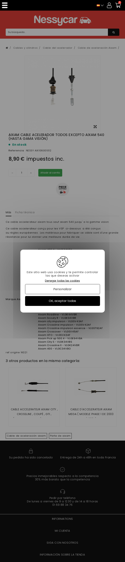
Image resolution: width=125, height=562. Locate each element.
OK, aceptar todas (62, 301)
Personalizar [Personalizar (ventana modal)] (62, 289)
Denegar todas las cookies (62, 280)
